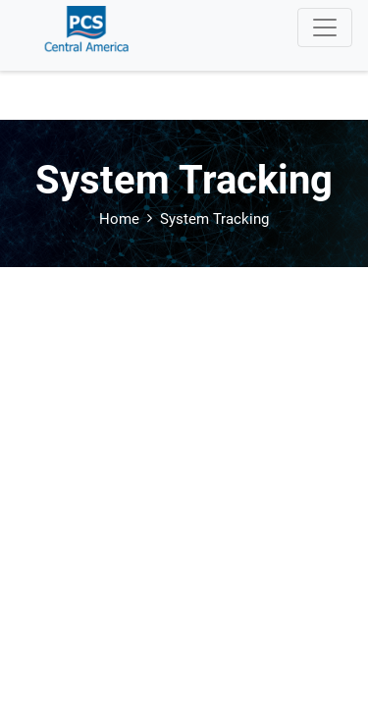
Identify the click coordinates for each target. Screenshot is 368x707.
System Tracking (214, 219)
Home (119, 219)
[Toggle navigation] (324, 27)
